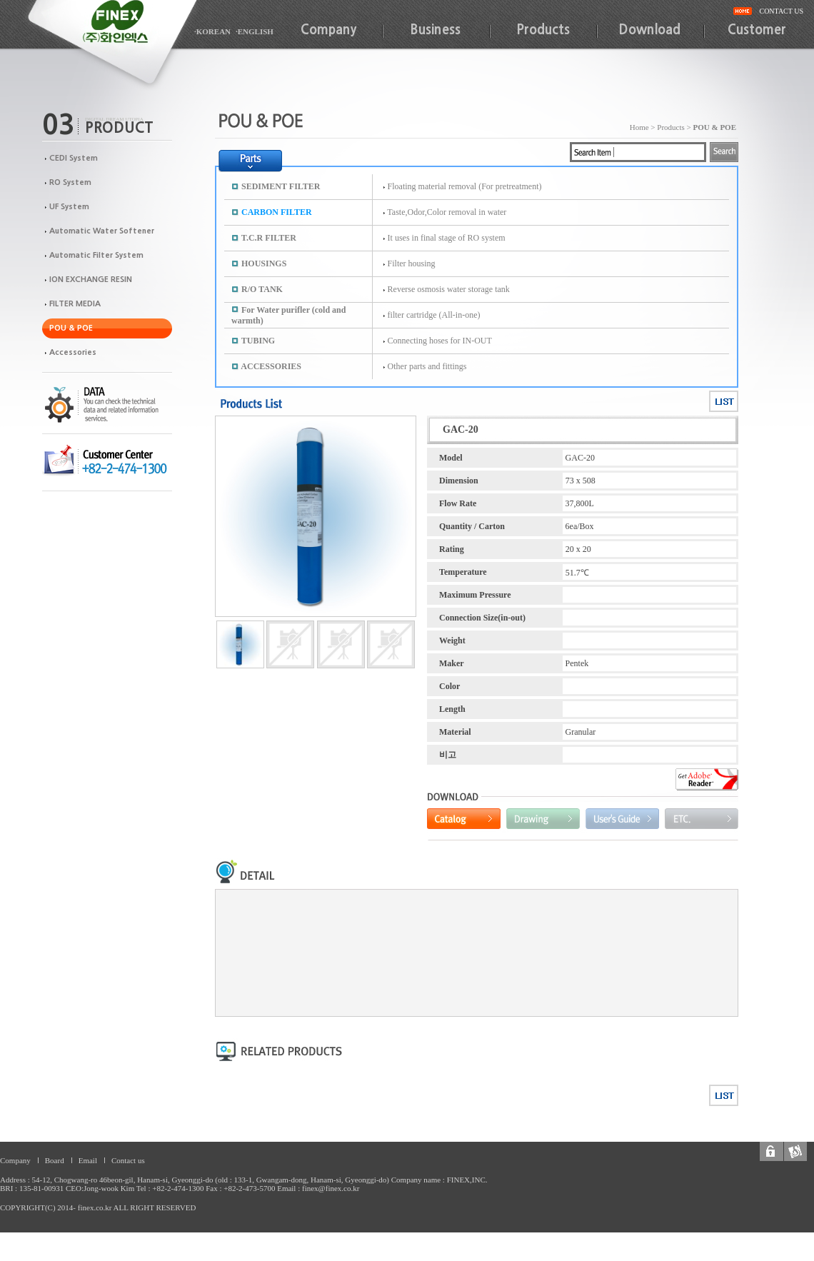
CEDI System (73, 158)
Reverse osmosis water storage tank (449, 289)
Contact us (128, 1160)
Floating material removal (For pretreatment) (465, 186)
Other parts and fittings (427, 366)
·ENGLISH (254, 31)
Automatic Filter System (96, 255)
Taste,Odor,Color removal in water (446, 212)
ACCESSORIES (271, 366)
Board (54, 1160)
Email (88, 1160)
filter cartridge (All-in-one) (434, 315)
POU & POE (71, 328)
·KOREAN (212, 31)
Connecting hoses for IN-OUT (440, 341)
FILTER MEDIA (75, 304)
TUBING (258, 341)
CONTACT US (781, 11)
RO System (70, 182)
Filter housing (412, 263)
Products (543, 30)
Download (649, 30)
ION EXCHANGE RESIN (90, 279)
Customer (757, 30)
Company (328, 30)
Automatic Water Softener (101, 231)
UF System (69, 207)
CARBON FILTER (276, 212)
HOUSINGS (263, 263)
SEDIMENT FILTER (280, 186)
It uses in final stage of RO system (447, 238)
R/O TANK (262, 289)
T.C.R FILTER (268, 238)
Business (436, 30)
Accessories (72, 352)
